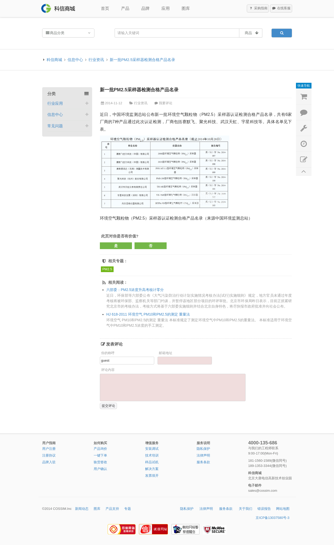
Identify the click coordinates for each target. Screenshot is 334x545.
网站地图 (283, 509)
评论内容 (108, 370)
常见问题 (55, 126)
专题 (127, 509)
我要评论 (165, 103)
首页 (105, 8)
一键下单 (100, 455)
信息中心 (75, 59)
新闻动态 (81, 509)
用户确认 (100, 469)
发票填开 (152, 475)
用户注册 (49, 449)
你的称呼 (108, 353)
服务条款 (203, 462)
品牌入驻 (49, 462)
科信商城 (54, 59)
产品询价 (100, 449)
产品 (125, 8)
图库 (186, 8)
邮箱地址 (165, 353)
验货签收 (100, 462)
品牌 (145, 8)
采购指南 (258, 8)
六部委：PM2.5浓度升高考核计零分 (135, 290)
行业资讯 (96, 59)
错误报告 (264, 509)
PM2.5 (107, 269)
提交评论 (108, 406)
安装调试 (152, 449)
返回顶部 (303, 172)
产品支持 (112, 509)
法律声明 (203, 455)
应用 (165, 8)
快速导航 (304, 85)
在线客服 (281, 8)
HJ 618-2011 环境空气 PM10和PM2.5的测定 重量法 (148, 314)
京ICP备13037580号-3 (272, 518)
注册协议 (49, 455)
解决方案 (152, 469)
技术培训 (152, 455)
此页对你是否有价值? (119, 236)
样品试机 (152, 462)
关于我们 (245, 509)
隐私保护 (203, 449)
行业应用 (55, 103)
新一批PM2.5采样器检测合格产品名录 (142, 59)
